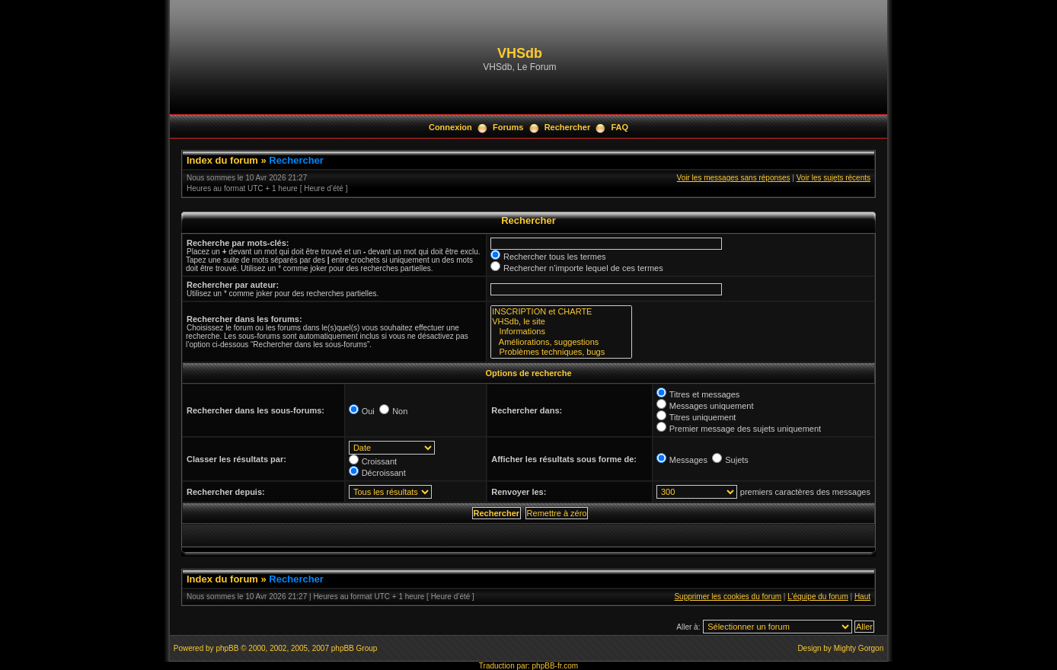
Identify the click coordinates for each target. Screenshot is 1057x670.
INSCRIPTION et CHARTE (561, 312)
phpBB (227, 648)
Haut (862, 596)
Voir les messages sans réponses (733, 178)
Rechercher (567, 127)
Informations (561, 332)
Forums (508, 127)
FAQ (619, 127)
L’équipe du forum (817, 596)
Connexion (450, 127)
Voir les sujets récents (833, 178)
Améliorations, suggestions (561, 342)
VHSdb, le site (561, 322)
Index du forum (222, 160)
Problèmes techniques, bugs (561, 352)
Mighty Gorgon (859, 648)
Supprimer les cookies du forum (727, 596)
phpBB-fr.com (555, 666)
